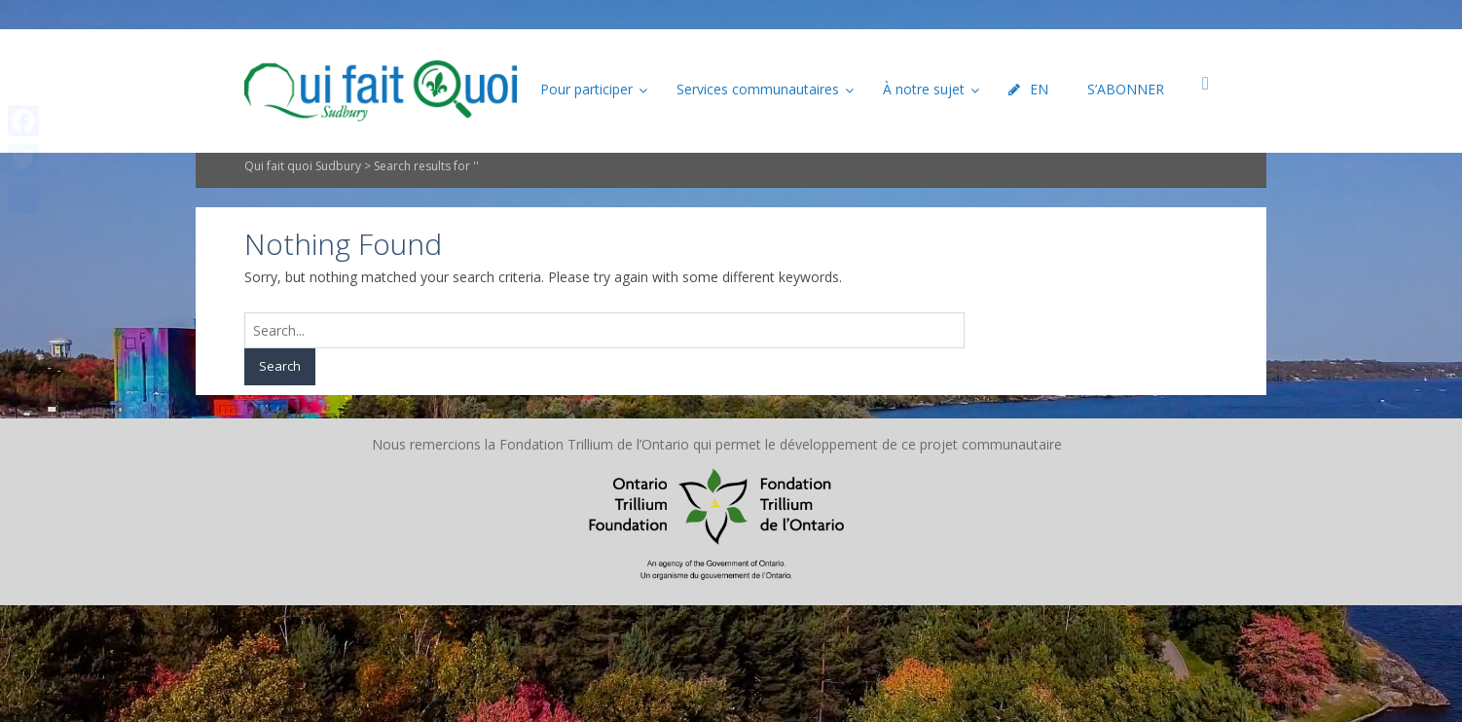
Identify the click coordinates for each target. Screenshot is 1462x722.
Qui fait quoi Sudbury (302, 166)
